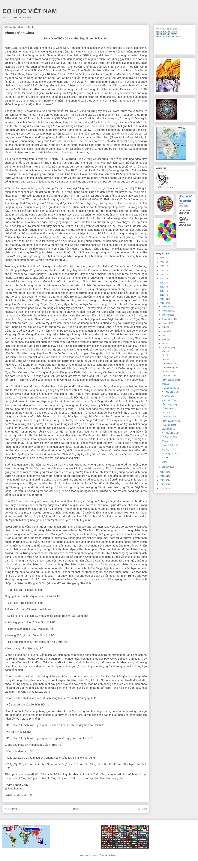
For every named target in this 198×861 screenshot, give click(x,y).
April (164, 339)
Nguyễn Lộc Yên (169, 363)
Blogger (113, 855)
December (167, 306)
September (167, 319)
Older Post (141, 809)
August (165, 323)
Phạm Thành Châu (170, 445)
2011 (162, 480)
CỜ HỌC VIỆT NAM (29, 11)
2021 (162, 274)
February (166, 347)
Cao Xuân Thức (169, 416)
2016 (162, 295)
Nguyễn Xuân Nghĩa (171, 421)
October (166, 315)
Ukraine (165, 359)
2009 (162, 488)
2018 (162, 287)
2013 (162, 472)
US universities (169, 371)
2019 (162, 283)
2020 (162, 278)
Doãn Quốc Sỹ (168, 429)
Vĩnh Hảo (166, 351)
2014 (162, 303)
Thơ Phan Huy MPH (171, 392)
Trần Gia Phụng (169, 408)
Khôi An (165, 384)
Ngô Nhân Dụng (169, 375)
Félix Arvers (167, 441)
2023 (162, 266)
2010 (162, 484)
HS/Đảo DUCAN (169, 437)
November (167, 311)
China (164, 462)
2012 (162, 476)
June (164, 331)
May (164, 335)
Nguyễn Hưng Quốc (171, 380)
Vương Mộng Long (170, 388)
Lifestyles (166, 412)
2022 (162, 270)
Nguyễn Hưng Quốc (171, 367)
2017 (162, 291)
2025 (162, 258)
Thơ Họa (166, 457)
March (165, 343)
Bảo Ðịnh (166, 355)
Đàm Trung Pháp (169, 404)
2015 (162, 299)
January (166, 467)
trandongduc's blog (170, 453)
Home (76, 809)
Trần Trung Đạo (169, 396)
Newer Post (11, 809)
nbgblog (165, 449)
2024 (162, 262)
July (164, 327)
